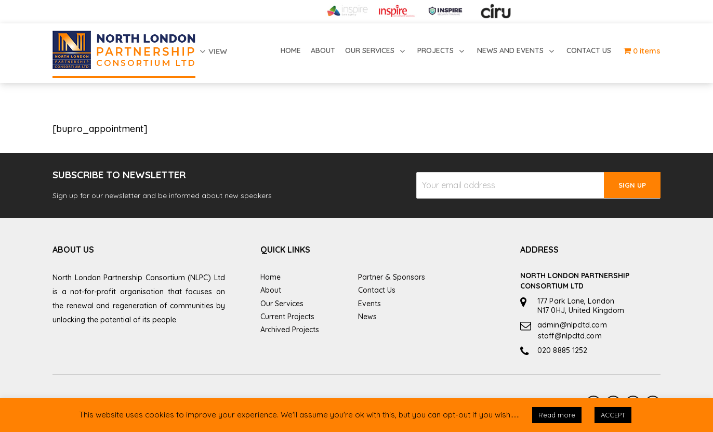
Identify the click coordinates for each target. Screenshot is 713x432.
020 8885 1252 (562, 350)
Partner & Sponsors (391, 277)
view (213, 51)
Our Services (281, 303)
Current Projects (287, 316)
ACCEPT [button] (613, 415)
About (270, 290)
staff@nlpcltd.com (570, 336)
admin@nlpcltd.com (572, 325)
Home (270, 277)
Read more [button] (556, 415)
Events (369, 303)
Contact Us (376, 290)
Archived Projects (289, 329)
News (367, 316)
